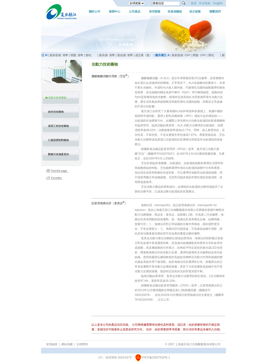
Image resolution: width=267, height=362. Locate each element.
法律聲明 (82, 344)
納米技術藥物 (56, 111)
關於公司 (94, 11)
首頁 (193, 3)
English (218, 3)
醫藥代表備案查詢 (58, 154)
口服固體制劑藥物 (58, 140)
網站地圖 (67, 344)
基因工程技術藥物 (58, 125)
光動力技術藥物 (57, 97)
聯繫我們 (215, 11)
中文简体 (204, 3)
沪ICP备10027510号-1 (156, 357)
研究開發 (154, 11)
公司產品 (134, 11)
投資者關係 (175, 11)
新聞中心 (114, 11)
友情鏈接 (51, 344)
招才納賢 (195, 11)
